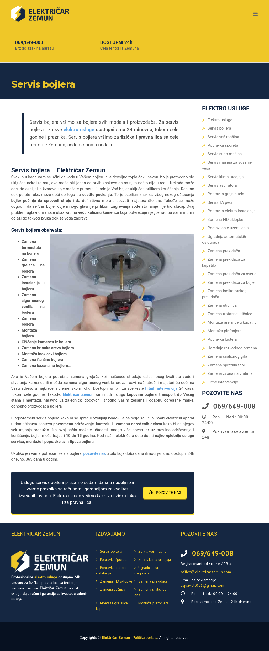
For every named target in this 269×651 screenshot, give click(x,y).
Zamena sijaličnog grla (227, 356)
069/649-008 (29, 42)
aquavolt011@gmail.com (202, 585)
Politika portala (145, 638)
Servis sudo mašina (225, 154)
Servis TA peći (220, 202)
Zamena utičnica (222, 305)
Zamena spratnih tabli (227, 365)
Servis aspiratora (222, 185)
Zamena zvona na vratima (230, 373)
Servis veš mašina (223, 137)
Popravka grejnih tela (226, 193)
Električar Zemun (116, 638)
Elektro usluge (220, 120)
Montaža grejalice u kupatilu (232, 322)
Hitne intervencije (223, 382)
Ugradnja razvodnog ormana (232, 348)
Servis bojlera (219, 128)
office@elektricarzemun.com (206, 571)
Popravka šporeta (223, 145)
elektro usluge (45, 577)
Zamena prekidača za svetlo (232, 273)
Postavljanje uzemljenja (228, 228)
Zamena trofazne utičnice (230, 314)
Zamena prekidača (224, 251)
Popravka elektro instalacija (232, 211)
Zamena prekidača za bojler (232, 282)
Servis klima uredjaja (226, 176)
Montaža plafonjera (224, 331)
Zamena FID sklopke (225, 219)
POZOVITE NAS (165, 492)
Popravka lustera (222, 339)
